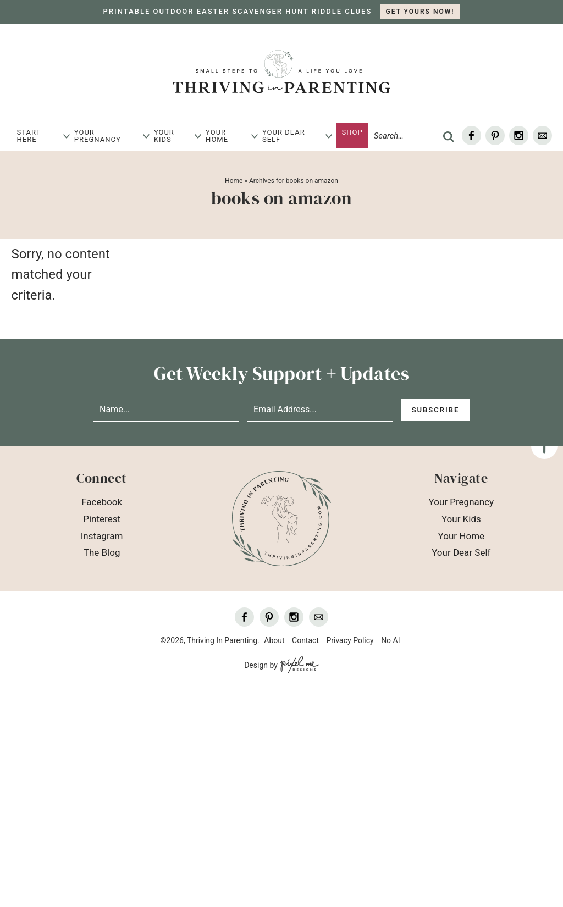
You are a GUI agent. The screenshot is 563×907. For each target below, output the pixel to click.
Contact (305, 640)
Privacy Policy (349, 640)
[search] (448, 137)
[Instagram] (518, 135)
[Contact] (542, 135)
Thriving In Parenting (281, 71)
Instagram (102, 535)
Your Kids (164, 135)
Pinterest (101, 518)
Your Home (217, 135)
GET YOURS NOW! (419, 11)
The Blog (102, 552)
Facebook (101, 501)
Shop (352, 132)
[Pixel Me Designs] (298, 665)
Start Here (28, 135)
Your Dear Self (283, 135)
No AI (390, 640)
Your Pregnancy (97, 135)
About (274, 640)
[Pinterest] (495, 135)
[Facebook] (471, 135)
